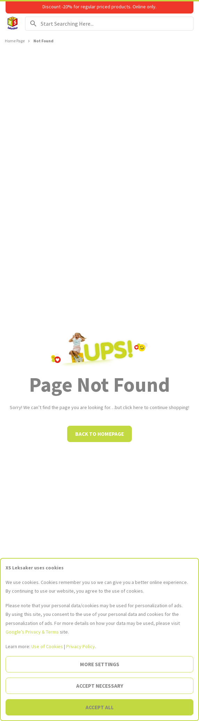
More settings (99, 664)
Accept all (100, 707)
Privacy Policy (80, 646)
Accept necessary (99, 685)
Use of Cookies (47, 646)
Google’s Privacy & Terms (32, 632)
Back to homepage (99, 434)
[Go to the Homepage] (12, 24)
